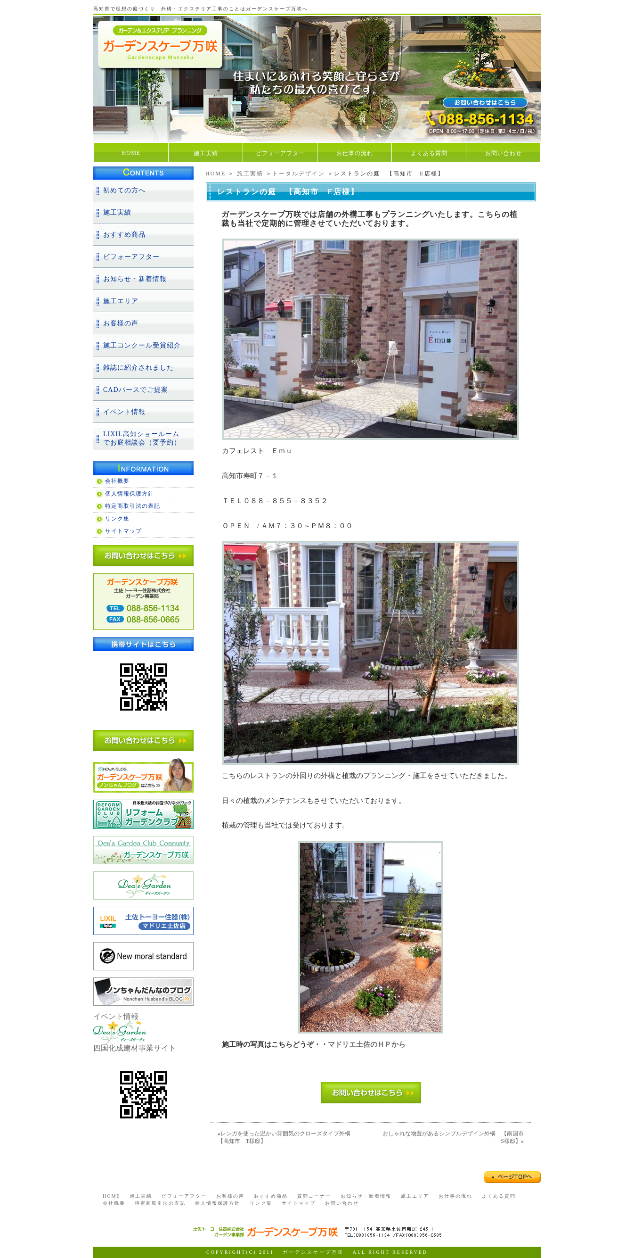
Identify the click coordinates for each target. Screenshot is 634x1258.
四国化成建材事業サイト (134, 1048)
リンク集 (117, 518)
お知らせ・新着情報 (135, 278)
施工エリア (120, 301)
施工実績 (206, 153)
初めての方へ (124, 190)
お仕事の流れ (354, 153)
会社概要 (117, 481)
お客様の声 (120, 323)
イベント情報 (124, 411)
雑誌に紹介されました (138, 367)
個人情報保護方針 (129, 493)
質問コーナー (314, 1196)
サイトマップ (123, 531)
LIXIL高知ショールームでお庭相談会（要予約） (142, 438)
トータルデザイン (298, 173)
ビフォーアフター (280, 153)
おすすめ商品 (124, 234)
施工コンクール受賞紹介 (142, 345)
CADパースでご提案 (135, 389)
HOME (131, 152)
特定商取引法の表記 (132, 506)
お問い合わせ (503, 153)
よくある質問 (429, 153)
